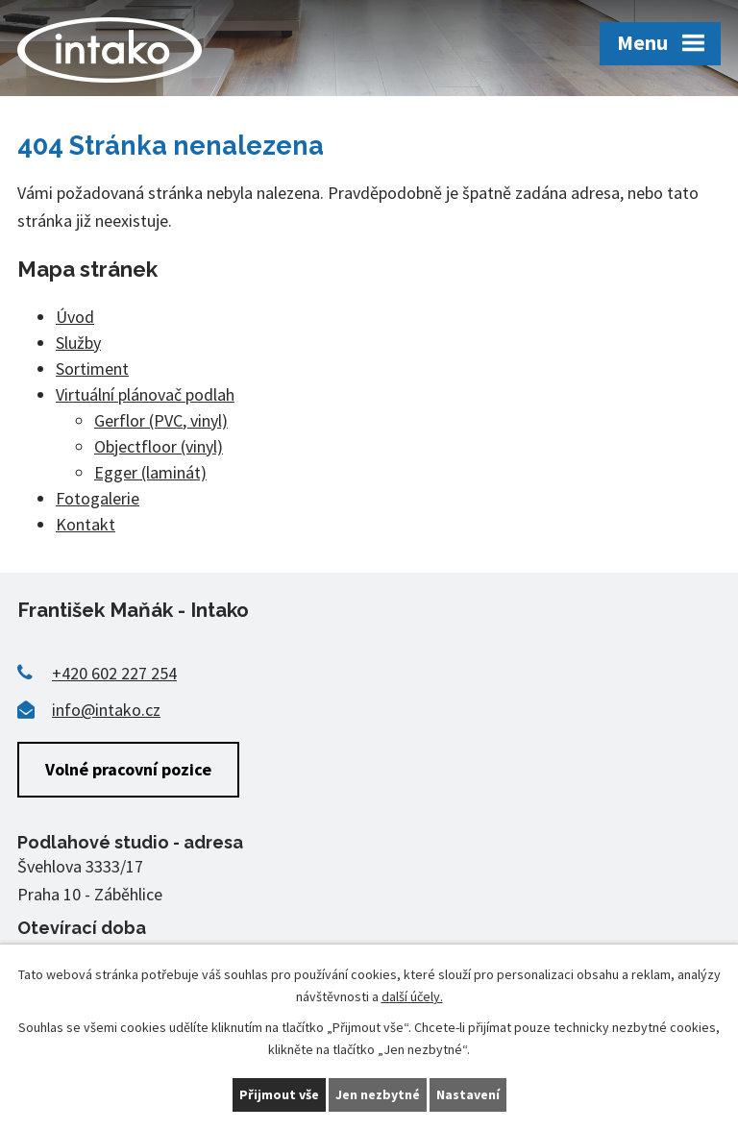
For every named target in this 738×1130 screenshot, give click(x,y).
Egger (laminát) (150, 472)
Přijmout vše (279, 1094)
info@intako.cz (106, 710)
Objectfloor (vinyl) (158, 446)
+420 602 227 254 (114, 673)
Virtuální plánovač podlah (145, 394)
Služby (78, 343)
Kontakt (85, 524)
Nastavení (468, 1094)
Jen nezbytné (377, 1094)
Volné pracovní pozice (128, 769)
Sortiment (92, 368)
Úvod (75, 317)
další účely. (412, 996)
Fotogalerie (97, 498)
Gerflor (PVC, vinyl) (161, 420)
